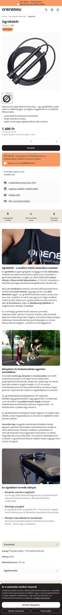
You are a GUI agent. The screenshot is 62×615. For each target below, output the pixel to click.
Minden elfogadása (31, 605)
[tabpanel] (31, 553)
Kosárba (31, 148)
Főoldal (4, 16)
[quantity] (31, 141)
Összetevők (9, 544)
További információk (42, 598)
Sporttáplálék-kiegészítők (17, 16)
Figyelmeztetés (10, 570)
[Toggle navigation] (57, 9)
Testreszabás (45, 611)
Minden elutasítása (16, 611)
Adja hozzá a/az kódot (32, 4)
